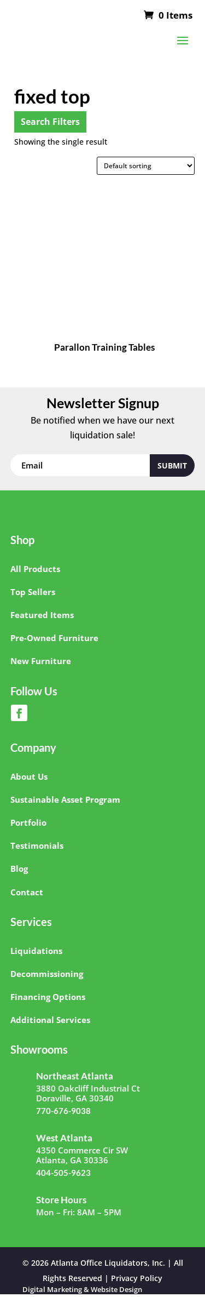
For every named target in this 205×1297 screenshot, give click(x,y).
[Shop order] (146, 166)
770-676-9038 (63, 1111)
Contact (26, 892)
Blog (19, 868)
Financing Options (47, 996)
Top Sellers (32, 591)
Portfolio (28, 822)
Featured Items (42, 614)
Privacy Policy (136, 1278)
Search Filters (50, 122)
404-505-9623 (63, 1173)
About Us (29, 776)
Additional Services (50, 1019)
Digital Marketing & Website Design (82, 1289)
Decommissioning (46, 973)
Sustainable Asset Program (65, 799)
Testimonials (36, 845)
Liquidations (36, 950)
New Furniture (40, 660)
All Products (35, 568)
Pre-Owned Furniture (54, 637)
